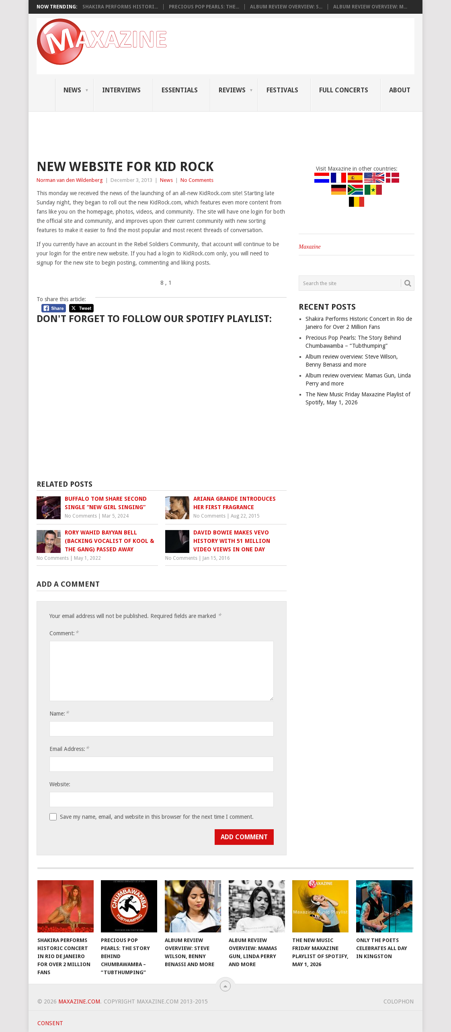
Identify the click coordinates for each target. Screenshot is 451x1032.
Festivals (282, 90)
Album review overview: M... (370, 7)
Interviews (121, 90)
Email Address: (69, 749)
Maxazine (309, 247)
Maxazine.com (79, 1001)
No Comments (196, 180)
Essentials (180, 90)
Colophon (398, 1001)
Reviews (232, 90)
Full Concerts (343, 90)
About (399, 90)
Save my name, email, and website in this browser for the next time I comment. (157, 817)
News (72, 90)
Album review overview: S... (286, 7)
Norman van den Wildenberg (70, 180)
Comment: (63, 633)
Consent (50, 1023)
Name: (59, 713)
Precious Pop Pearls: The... (204, 7)
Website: (59, 784)
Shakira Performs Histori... (120, 7)
